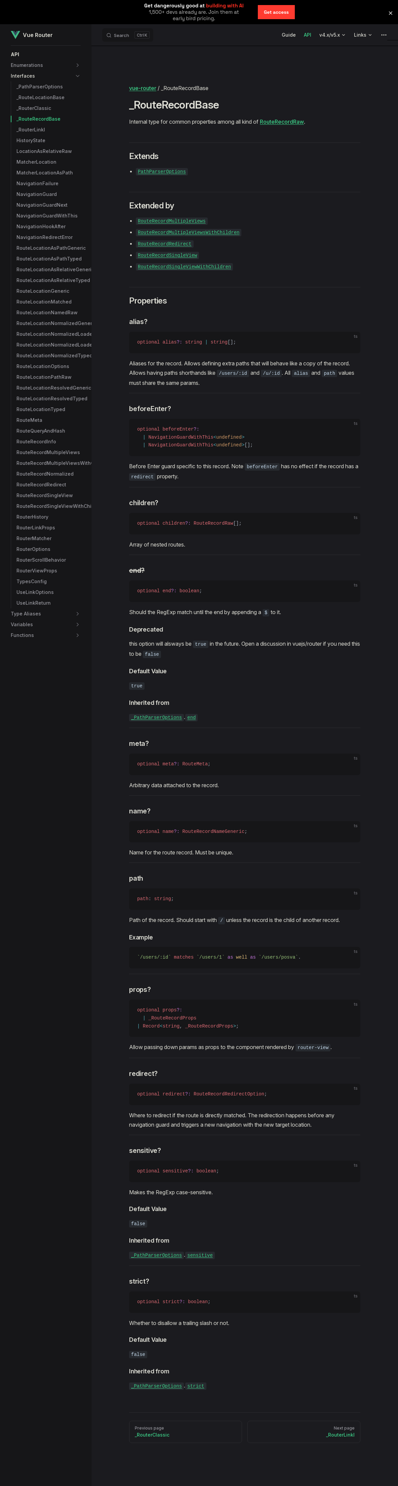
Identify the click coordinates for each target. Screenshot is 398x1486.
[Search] (127, 35)
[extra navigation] (383, 35)
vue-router (142, 88)
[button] (46, 54)
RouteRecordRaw (282, 121)
